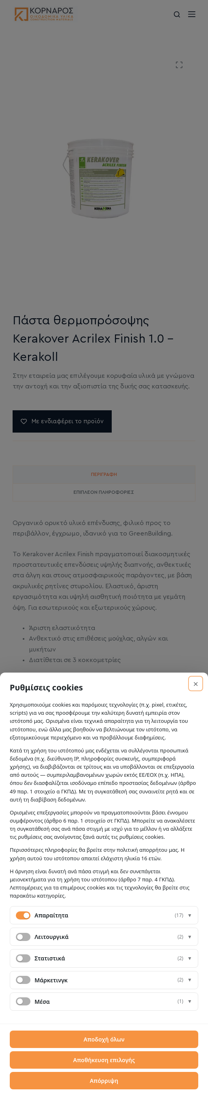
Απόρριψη (104, 1080)
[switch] (23, 937)
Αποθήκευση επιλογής (104, 1060)
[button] (104, 915)
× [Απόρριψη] (195, 683)
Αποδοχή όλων (104, 1039)
